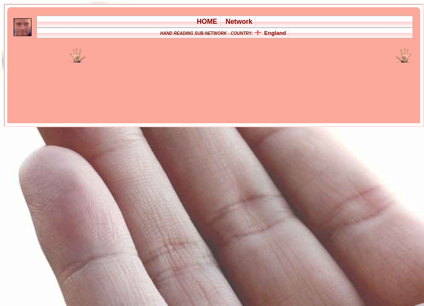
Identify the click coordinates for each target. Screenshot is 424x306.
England (275, 33)
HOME (207, 21)
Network (239, 21)
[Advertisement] (124, 87)
